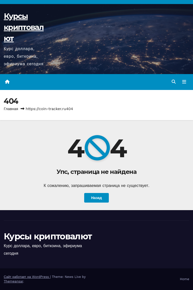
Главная (11, 109)
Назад (96, 198)
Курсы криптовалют (24, 27)
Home (184, 279)
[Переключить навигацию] (184, 82)
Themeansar (13, 281)
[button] (174, 81)
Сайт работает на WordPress (27, 277)
